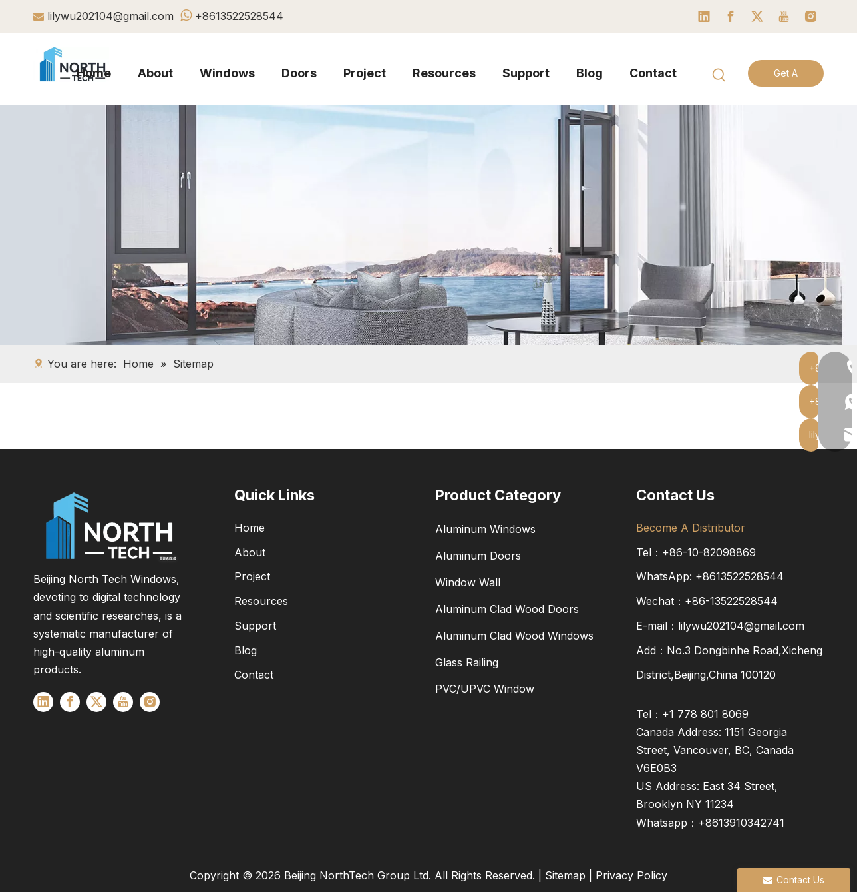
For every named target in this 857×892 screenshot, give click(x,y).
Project (252, 576)
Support (255, 625)
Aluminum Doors (478, 555)
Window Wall (467, 582)
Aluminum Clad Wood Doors (507, 609)
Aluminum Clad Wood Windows (514, 635)
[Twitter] (757, 17)
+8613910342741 (741, 822)
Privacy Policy (631, 875)
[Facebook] (731, 17)
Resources (261, 601)
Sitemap (565, 875)
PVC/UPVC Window (484, 688)
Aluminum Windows (485, 529)
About (249, 552)
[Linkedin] (704, 17)
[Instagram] (810, 17)
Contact (253, 674)
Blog (245, 650)
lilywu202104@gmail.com (110, 16)
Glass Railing (466, 662)
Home (249, 527)
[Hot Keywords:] (719, 75)
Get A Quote (785, 77)
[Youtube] (784, 17)
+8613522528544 (239, 16)
